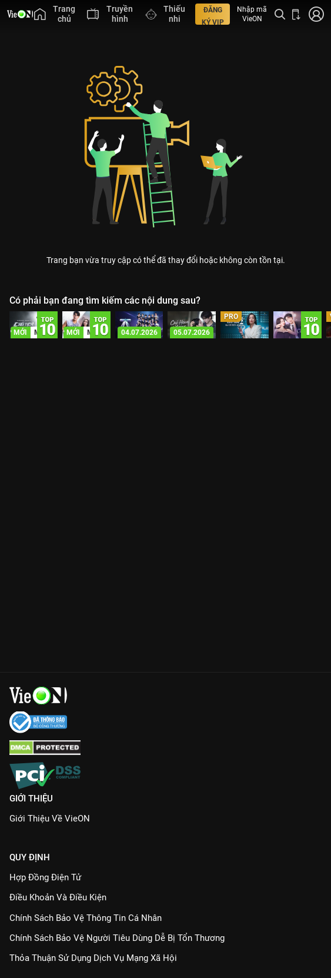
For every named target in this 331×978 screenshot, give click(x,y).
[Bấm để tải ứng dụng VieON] (296, 14)
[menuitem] (54, 14)
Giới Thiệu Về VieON (49, 818)
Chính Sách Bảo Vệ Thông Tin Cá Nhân (85, 918)
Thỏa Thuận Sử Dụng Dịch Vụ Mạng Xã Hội (93, 958)
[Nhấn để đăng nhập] (315, 14)
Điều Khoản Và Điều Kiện (57, 897)
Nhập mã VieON (252, 14)
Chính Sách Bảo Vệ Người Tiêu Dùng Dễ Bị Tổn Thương (117, 938)
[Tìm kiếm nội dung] (280, 14)
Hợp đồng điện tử (45, 877)
